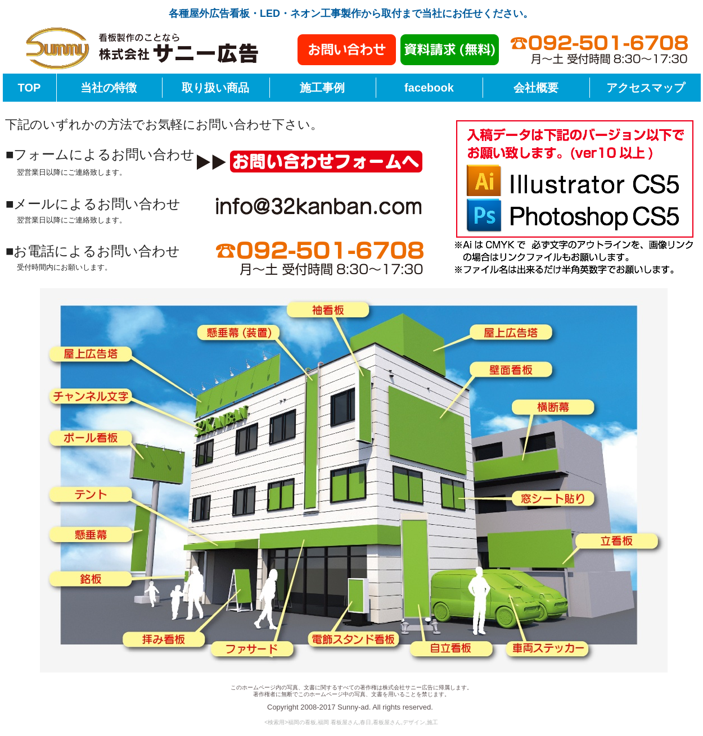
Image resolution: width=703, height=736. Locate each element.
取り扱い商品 (215, 87)
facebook (429, 87)
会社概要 (535, 87)
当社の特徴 (108, 87)
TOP (29, 87)
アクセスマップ (645, 87)
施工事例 (322, 87)
